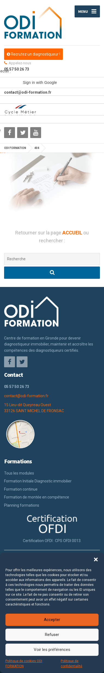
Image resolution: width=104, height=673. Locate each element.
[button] (96, 559)
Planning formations (21, 505)
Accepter (52, 619)
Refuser (52, 634)
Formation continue (21, 489)
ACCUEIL (72, 232)
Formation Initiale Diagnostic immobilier (38, 481)
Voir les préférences (52, 649)
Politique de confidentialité (71, 663)
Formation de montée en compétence (36, 497)
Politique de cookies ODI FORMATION (23, 663)
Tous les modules (19, 473)
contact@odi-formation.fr (26, 396)
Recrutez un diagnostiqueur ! (33, 54)
